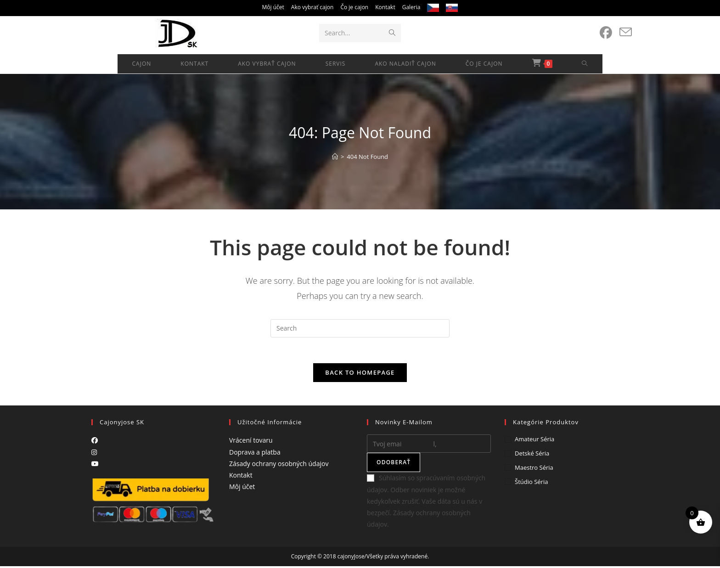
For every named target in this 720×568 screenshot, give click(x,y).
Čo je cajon (354, 7)
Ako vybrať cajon (312, 7)
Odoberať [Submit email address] (394, 464)
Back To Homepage (359, 375)
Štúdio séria (531, 483)
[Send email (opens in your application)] (626, 32)
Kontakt (385, 7)
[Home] (335, 156)
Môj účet (273, 7)
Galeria (411, 7)
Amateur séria (534, 441)
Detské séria (532, 455)
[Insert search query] (360, 328)
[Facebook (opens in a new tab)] (606, 32)
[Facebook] (94, 442)
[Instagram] (94, 454)
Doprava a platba (255, 454)
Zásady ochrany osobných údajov (278, 465)
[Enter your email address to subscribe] (429, 446)
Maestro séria (534, 469)
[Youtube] (95, 465)
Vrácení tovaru (251, 442)
